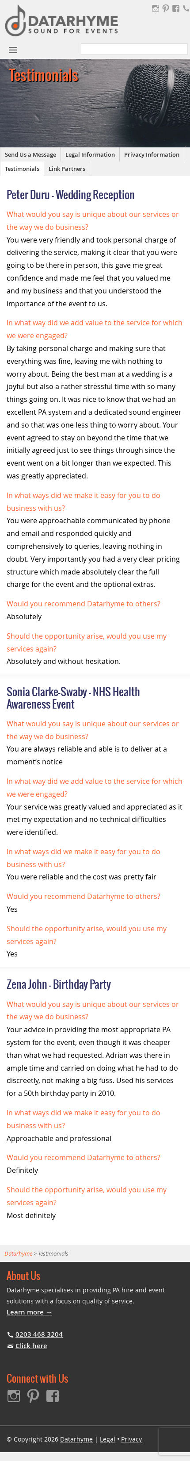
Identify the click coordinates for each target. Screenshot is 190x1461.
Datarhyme (76, 1439)
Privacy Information (151, 154)
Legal (107, 1439)
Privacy (131, 1439)
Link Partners (67, 169)
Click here (31, 1345)
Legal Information (90, 154)
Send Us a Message (30, 154)
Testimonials (22, 169)
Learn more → (29, 1312)
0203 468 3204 (39, 1334)
